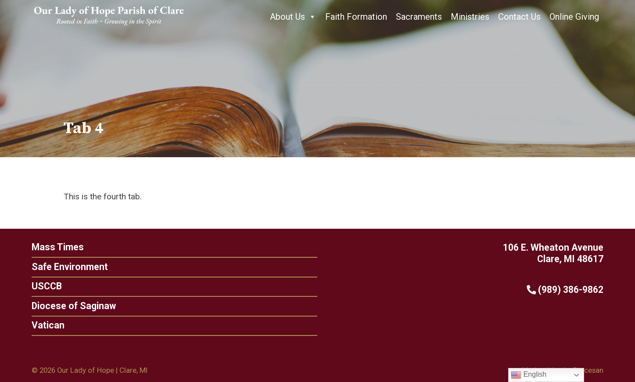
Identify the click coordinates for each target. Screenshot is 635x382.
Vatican (45, 325)
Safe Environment (70, 267)
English (528, 375)
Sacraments (419, 16)
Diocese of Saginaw (71, 306)
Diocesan (588, 370)
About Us (293, 16)
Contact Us (519, 16)
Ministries (470, 16)
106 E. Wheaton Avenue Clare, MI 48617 (553, 253)
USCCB (44, 286)
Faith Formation (356, 16)
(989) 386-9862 (568, 289)
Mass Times (58, 247)
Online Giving (574, 16)
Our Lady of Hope (85, 370)
